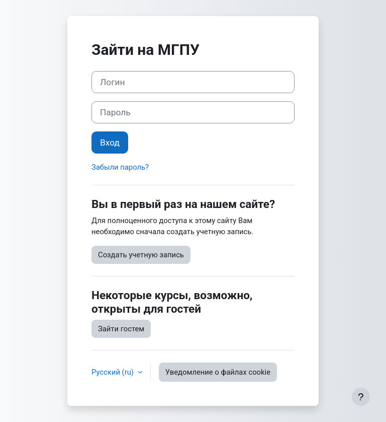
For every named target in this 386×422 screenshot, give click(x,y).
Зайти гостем (121, 328)
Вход (110, 142)
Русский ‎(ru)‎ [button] (113, 372)
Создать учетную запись (141, 254)
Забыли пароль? (120, 167)
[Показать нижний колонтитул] (361, 397)
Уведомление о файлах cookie (217, 372)
